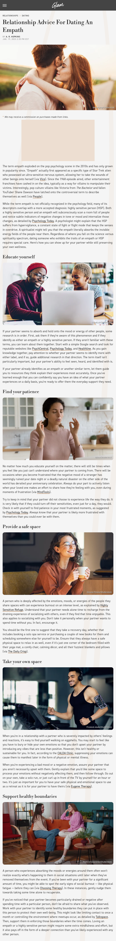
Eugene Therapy (81, 786)
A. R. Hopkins (13, 36)
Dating (25, 16)
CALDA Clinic (65, 753)
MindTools (43, 492)
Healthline (84, 349)
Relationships (10, 16)
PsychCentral (40, 349)
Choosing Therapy (51, 888)
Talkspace (102, 917)
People (37, 196)
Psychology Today (43, 221)
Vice (42, 179)
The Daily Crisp (17, 651)
